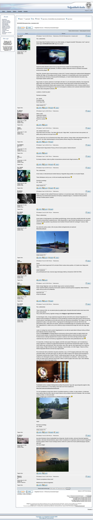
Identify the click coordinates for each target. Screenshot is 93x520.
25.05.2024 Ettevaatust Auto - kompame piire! (28, 23)
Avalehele (4, 19)
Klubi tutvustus (5, 20)
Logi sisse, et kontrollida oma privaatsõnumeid (53, 19)
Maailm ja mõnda (6, 27)
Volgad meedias (6, 26)
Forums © (90, 509)
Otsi (32, 19)
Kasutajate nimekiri (6, 32)
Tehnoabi (4, 29)
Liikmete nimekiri (6, 21)
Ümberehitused (5, 28)
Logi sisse (69, 19)
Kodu (3, 11)
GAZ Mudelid (5, 24)
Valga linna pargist (58, 43)
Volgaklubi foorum (39, 27)
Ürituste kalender (6, 22)
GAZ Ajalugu (5, 23)
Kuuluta (26, 11)
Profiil (37, 19)
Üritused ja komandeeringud (51, 27)
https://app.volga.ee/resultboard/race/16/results (47, 388)
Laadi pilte (27, 19)
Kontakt (20, 11)
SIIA (10, 50)
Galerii (14, 11)
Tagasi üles (20, 107)
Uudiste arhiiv (5, 30)
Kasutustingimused (80, 505)
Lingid (3, 31)
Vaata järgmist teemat (85, 30)
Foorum (9, 11)
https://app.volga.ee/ (41, 228)
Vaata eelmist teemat (73, 30)
